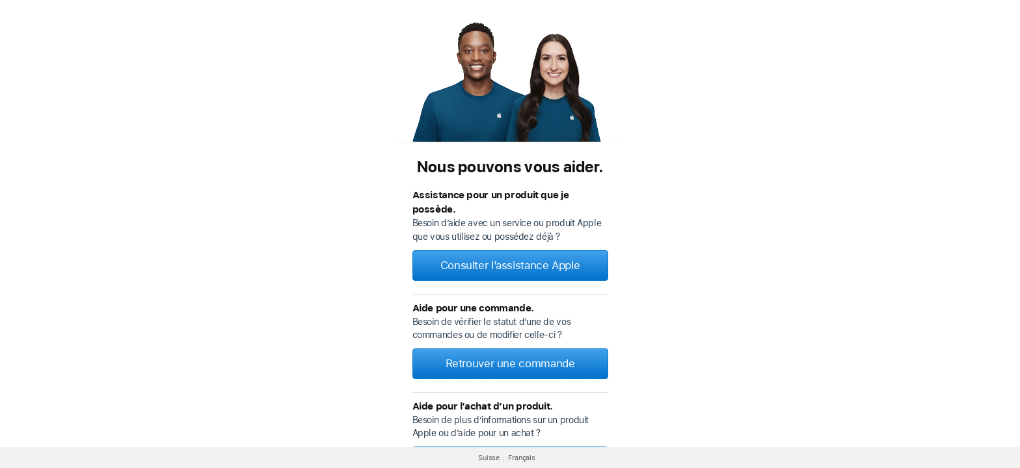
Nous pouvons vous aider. (510, 166)
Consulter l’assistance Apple (510, 265)
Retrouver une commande (510, 363)
